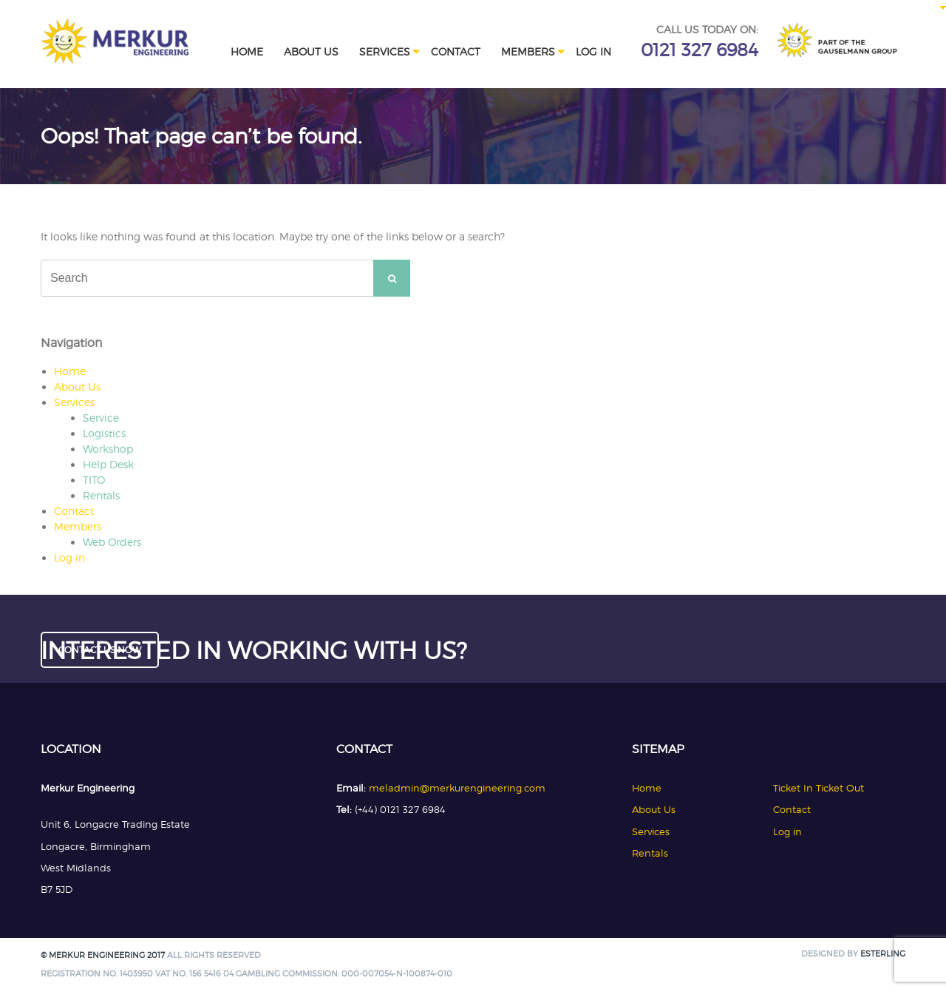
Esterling (882, 954)
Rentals (101, 495)
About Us (311, 51)
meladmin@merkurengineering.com (457, 788)
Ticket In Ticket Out (818, 788)
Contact (455, 51)
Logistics (104, 433)
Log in (593, 51)
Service (101, 417)
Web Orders (112, 542)
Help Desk (108, 464)
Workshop (108, 448)
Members (528, 51)
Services (384, 51)
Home (247, 51)
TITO (94, 479)
